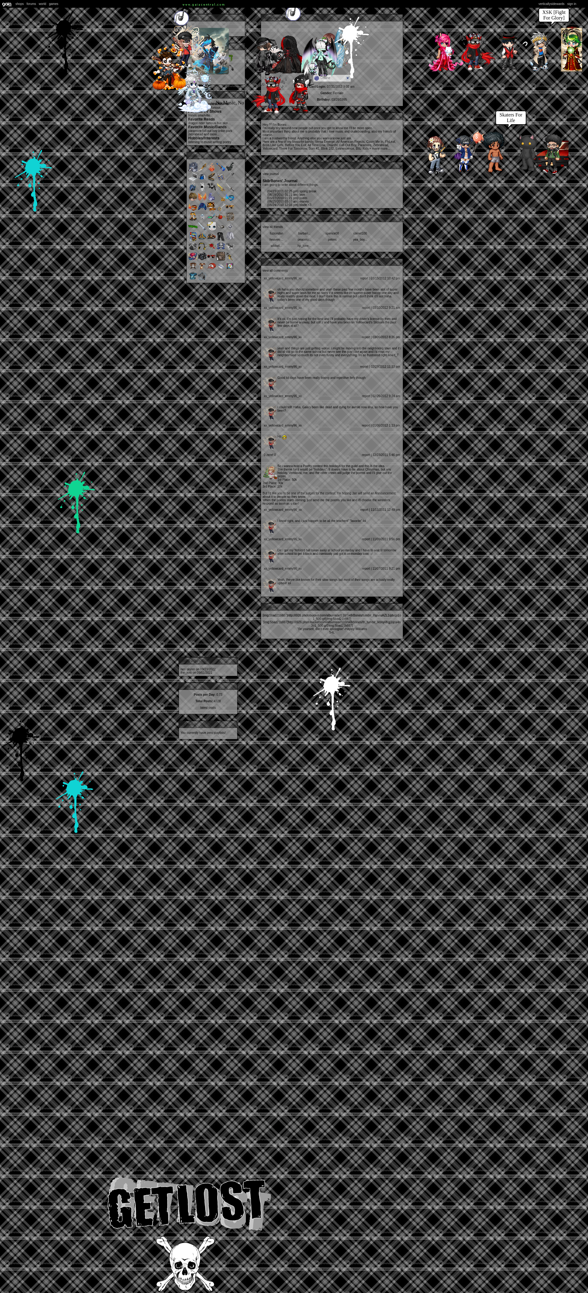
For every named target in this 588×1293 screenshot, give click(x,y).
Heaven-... (276, 239)
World (42, 4)
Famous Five (214, 123)
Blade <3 (289, 205)
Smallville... (205, 115)
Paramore (195, 131)
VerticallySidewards (551, 4)
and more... (212, 134)
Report (364, 278)
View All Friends (273, 227)
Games (53, 4)
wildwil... (276, 246)
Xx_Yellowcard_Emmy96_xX (283, 278)
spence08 (332, 233)
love (286, 194)
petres (332, 239)
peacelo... (304, 239)
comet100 (360, 233)
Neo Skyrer (188, 669)
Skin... (227, 123)
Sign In (571, 4)
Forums (31, 4)
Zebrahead (195, 134)
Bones (192, 115)
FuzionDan (276, 233)
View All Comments (275, 270)
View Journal (271, 174)
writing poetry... (223, 142)
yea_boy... (360, 239)
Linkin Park (225, 131)
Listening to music (200, 142)
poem (287, 198)
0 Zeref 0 (270, 455)
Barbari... (304, 233)
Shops (19, 4)
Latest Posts (208, 707)
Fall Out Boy (210, 131)
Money (288, 201)
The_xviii (186, 672)
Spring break (291, 191)
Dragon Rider (196, 123)
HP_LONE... (304, 246)
